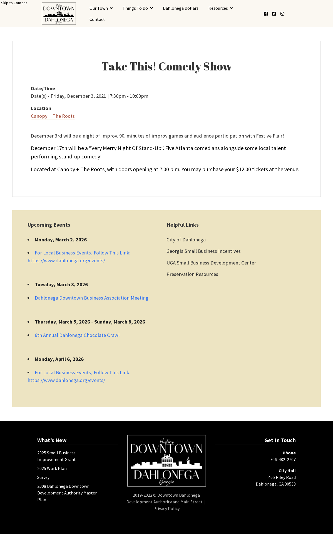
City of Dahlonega (186, 239)
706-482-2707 (283, 459)
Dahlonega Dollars (180, 8)
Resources (218, 8)
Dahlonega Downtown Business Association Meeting (91, 298)
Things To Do (135, 8)
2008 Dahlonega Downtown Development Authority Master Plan (67, 492)
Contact (97, 19)
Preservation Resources (192, 274)
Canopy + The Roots (53, 116)
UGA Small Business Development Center (211, 262)
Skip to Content (14, 2)
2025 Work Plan (52, 468)
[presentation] (58, 13)
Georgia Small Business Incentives (203, 251)
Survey (43, 477)
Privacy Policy (166, 508)
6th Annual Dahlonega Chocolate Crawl (77, 335)
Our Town (99, 8)
